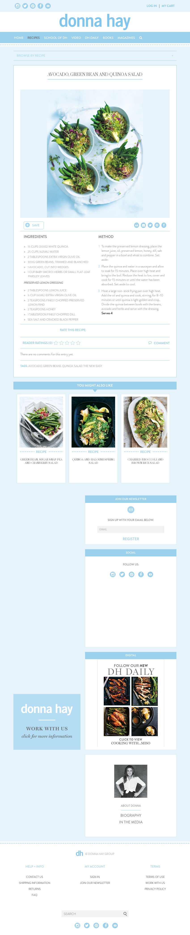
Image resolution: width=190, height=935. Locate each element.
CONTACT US (34, 877)
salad (78, 366)
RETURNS (35, 889)
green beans (52, 366)
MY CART (168, 6)
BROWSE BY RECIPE (31, 55)
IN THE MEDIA (131, 822)
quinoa (67, 366)
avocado (35, 366)
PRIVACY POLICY (155, 889)
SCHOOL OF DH (55, 37)
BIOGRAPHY (130, 815)
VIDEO (76, 37)
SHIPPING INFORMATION (34, 883)
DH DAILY (92, 37)
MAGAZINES (126, 37)
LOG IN (152, 6)
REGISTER (131, 539)
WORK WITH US (155, 883)
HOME (18, 37)
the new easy (92, 366)
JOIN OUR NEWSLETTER (95, 883)
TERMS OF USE (155, 877)
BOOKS (108, 37)
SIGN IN (95, 877)
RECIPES (33, 37)
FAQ (34, 895)
